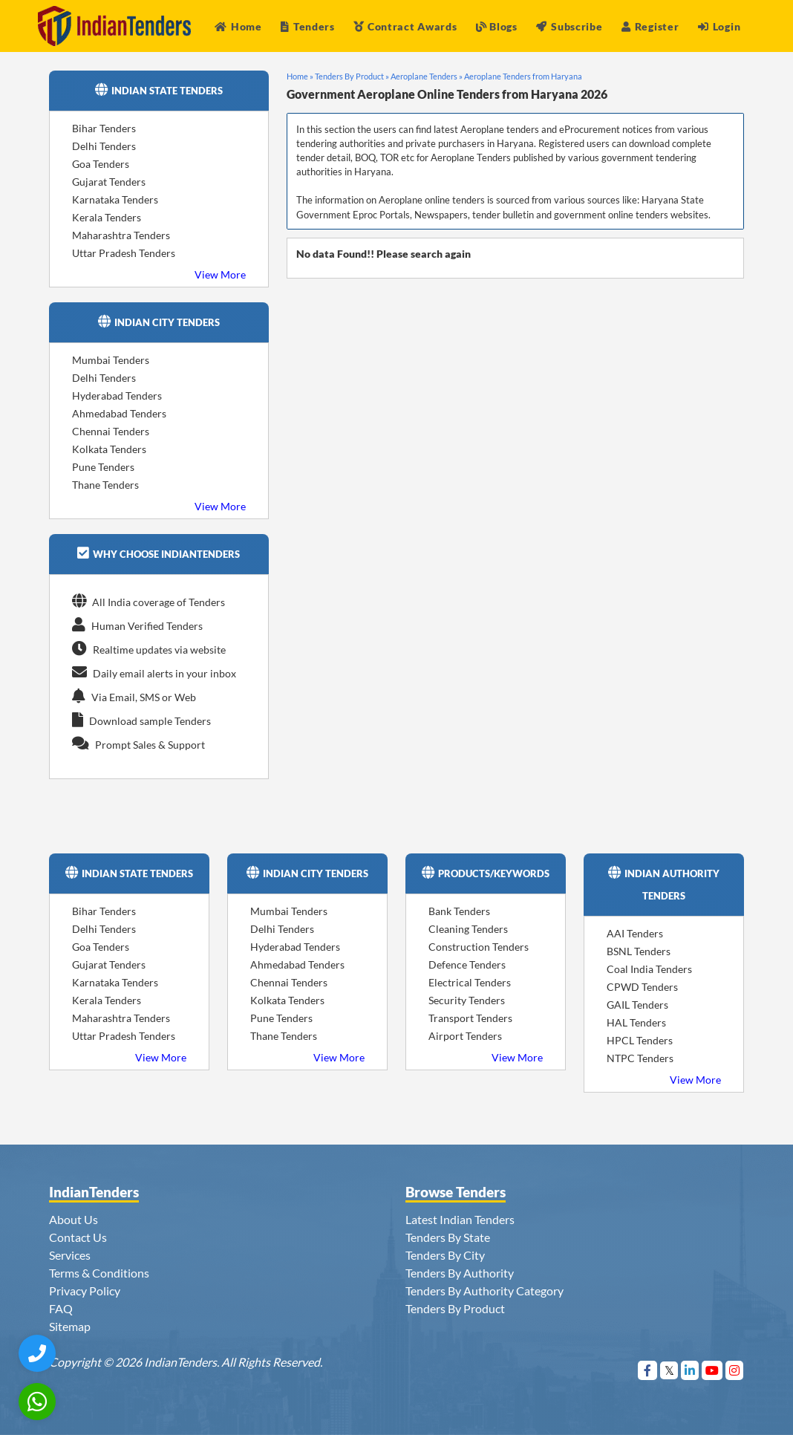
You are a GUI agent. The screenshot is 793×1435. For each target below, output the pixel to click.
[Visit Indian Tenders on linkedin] (690, 1370)
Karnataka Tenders (115, 199)
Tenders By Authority (459, 1273)
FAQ (61, 1308)
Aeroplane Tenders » (427, 76)
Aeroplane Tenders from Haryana (523, 76)
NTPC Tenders (640, 1058)
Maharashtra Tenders (121, 235)
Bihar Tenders (104, 128)
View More (220, 274)
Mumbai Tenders (110, 360)
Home (238, 26)
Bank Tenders (459, 911)
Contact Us (78, 1237)
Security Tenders (466, 1000)
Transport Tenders (470, 1018)
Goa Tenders (100, 163)
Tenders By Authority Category (484, 1290)
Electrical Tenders (469, 982)
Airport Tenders (465, 1035)
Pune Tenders (103, 467)
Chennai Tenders (110, 431)
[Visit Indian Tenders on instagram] (734, 1370)
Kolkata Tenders (109, 449)
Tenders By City (445, 1255)
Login (719, 26)
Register (650, 26)
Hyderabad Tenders (117, 395)
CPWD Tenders (642, 986)
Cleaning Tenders (468, 928)
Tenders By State (447, 1237)
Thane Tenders (105, 484)
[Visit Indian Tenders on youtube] (712, 1370)
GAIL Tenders (637, 1004)
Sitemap (70, 1326)
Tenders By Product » (352, 76)
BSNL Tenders (638, 951)
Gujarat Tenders (109, 181)
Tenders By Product (455, 1308)
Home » (300, 76)
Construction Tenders (478, 946)
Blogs (497, 26)
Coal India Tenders (649, 969)
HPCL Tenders (640, 1040)
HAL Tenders (636, 1022)
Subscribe (569, 26)
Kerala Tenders (106, 217)
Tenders (308, 26)
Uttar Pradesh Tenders (123, 253)
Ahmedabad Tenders (119, 413)
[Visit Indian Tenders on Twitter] (669, 1370)
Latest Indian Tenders (460, 1219)
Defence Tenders (467, 964)
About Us (73, 1219)
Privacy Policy (84, 1290)
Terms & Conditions (99, 1273)
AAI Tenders (635, 933)
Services (70, 1255)
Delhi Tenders (104, 146)
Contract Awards (405, 26)
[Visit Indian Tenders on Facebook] (648, 1370)
